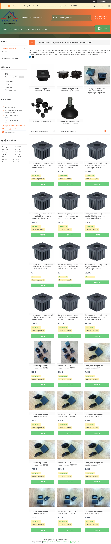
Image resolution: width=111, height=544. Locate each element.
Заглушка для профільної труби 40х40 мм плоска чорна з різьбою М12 (69, 267)
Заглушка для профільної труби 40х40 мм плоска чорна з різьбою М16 (96, 267)
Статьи (44, 29)
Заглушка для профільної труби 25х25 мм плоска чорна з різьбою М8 (96, 165)
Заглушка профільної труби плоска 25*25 (94, 367)
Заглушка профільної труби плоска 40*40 (67, 415)
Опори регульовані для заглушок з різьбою (69, 122)
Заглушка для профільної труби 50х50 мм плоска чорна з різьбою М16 (96, 317)
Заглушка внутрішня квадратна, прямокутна (69, 90)
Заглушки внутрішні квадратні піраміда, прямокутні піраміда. (96, 91)
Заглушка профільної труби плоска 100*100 (67, 464)
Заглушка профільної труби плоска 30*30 (40, 415)
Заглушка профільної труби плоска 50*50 (94, 415)
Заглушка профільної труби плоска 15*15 (40, 367)
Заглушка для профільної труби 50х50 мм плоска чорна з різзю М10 (42, 317)
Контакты (36, 29)
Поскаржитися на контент (51, 542)
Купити (42, 184)
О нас (28, 29)
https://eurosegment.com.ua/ (15, 126)
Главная (5, 29)
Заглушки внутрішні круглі (42, 121)
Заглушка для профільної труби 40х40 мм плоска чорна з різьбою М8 (42, 267)
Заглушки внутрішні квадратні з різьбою (42, 90)
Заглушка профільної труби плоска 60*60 (94, 464)
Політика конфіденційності (70, 542)
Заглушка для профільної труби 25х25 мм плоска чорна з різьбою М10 (42, 216)
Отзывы (5, 55)
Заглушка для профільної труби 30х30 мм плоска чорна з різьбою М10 (96, 216)
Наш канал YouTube (10, 58)
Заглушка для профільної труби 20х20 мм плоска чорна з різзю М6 (42, 165)
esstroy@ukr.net (10, 129)
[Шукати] (89, 17)
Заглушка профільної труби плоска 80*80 (40, 464)
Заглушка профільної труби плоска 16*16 (67, 367)
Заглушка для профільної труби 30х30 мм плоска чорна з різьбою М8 (69, 216)
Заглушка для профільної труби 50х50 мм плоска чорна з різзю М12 (69, 317)
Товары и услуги (16, 29)
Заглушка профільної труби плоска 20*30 (67, 512)
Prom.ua (66, 540)
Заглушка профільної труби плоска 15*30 (40, 512)
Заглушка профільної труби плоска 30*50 (94, 512)
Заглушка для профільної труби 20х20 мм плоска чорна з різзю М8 (69, 165)
